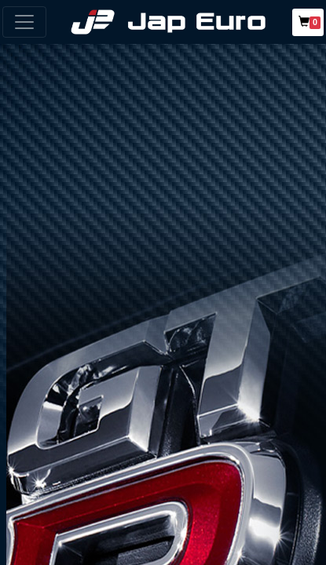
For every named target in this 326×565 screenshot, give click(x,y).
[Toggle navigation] (24, 22)
